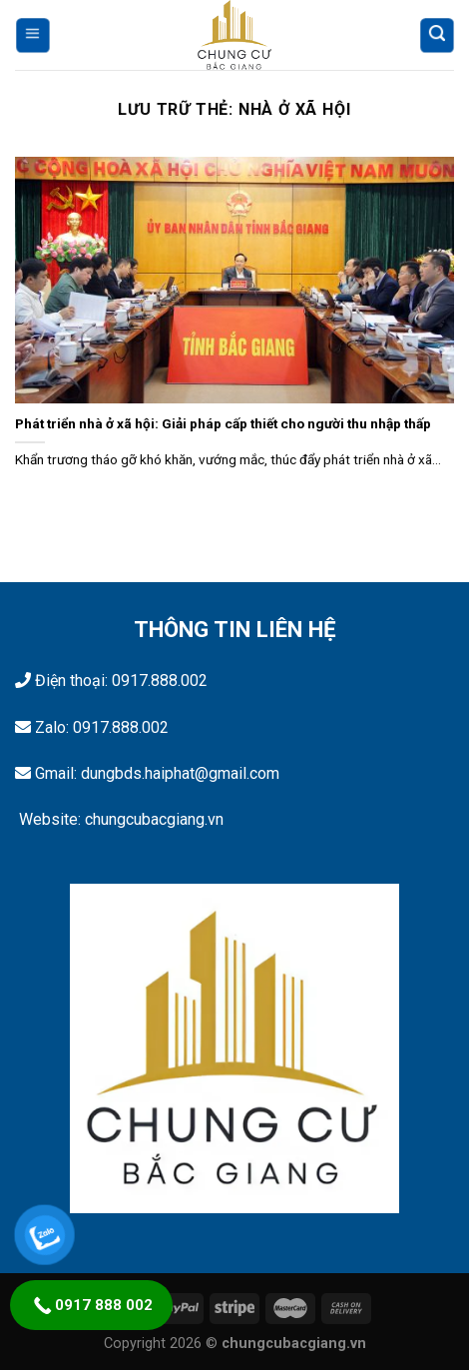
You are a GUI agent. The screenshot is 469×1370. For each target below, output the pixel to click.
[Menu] (33, 35)
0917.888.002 (160, 680)
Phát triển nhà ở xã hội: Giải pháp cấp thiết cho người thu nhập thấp (223, 423)
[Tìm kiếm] (436, 35)
